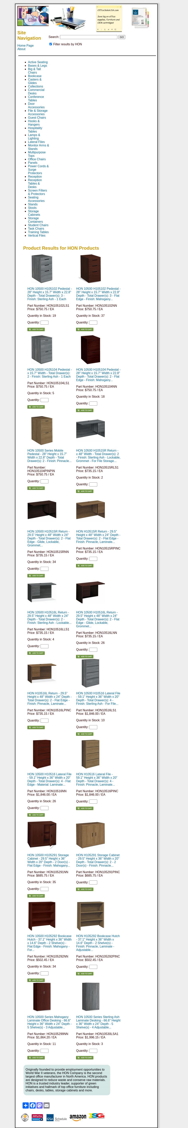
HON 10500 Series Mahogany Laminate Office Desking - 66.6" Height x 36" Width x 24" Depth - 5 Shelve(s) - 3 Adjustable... (49, 1022)
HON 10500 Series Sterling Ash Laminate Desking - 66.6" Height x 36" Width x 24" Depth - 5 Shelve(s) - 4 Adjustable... (98, 1022)
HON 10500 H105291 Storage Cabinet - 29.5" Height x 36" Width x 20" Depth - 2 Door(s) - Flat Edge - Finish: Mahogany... (48, 860)
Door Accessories (36, 105)
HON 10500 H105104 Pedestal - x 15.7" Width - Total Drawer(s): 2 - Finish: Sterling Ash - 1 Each (49, 373)
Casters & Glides (34, 81)
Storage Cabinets (34, 213)
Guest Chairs (37, 117)
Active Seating (38, 62)
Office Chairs (37, 159)
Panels (32, 162)
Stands (33, 204)
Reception (35, 176)
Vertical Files (37, 235)
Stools (32, 207)
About (21, 49)
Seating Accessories (36, 199)
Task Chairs (36, 228)
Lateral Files (36, 142)
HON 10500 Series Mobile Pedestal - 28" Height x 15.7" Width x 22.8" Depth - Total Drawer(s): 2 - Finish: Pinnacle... (49, 456)
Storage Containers (35, 220)
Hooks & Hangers (34, 122)
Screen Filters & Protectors (37, 192)
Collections (35, 86)
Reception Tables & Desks (35, 183)
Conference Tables (36, 98)
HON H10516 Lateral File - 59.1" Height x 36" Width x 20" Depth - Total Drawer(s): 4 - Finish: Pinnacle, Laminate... (96, 779)
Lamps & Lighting (34, 136)
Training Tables (38, 232)
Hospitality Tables (35, 129)
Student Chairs (38, 225)
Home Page (25, 45)
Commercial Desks (36, 91)
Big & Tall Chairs (34, 70)
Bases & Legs (37, 65)
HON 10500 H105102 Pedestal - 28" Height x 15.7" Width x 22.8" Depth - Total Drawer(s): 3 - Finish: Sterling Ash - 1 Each (49, 294)
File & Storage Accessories (37, 112)
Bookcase (34, 76)
